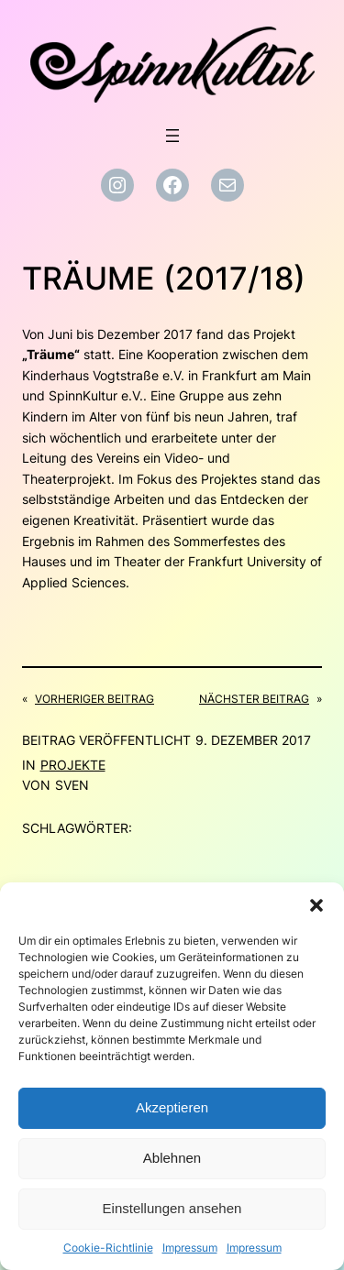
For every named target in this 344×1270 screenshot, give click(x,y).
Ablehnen (172, 1158)
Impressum (189, 1247)
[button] (316, 905)
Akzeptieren (172, 1107)
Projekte (72, 764)
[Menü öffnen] (172, 136)
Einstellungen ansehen (172, 1208)
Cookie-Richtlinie (108, 1247)
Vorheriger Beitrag (94, 699)
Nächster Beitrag (254, 699)
